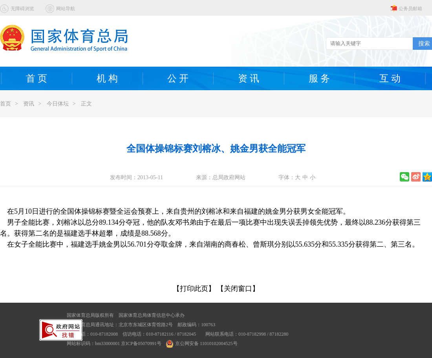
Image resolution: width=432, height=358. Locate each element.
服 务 (319, 78)
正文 (86, 104)
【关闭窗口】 (238, 289)
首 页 (36, 78)
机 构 (107, 78)
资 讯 (248, 78)
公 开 (178, 78)
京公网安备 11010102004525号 (202, 343)
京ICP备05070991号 (141, 343)
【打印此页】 (194, 289)
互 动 (390, 78)
